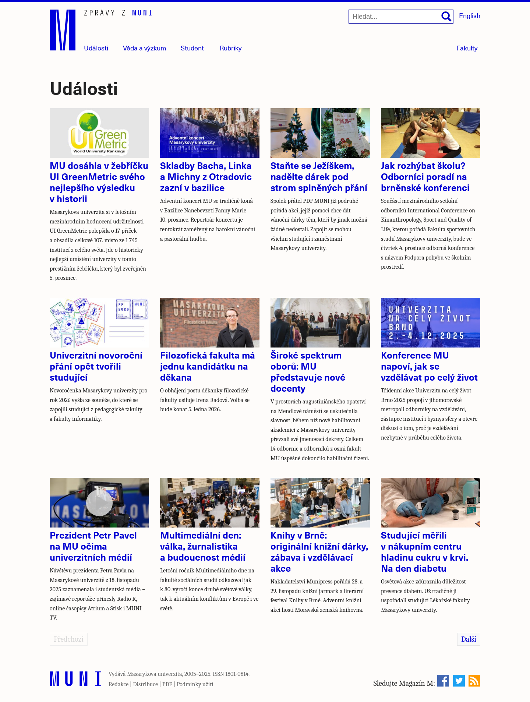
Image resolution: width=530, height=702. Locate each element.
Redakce (118, 684)
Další (468, 639)
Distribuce (145, 684)
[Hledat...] (401, 17)
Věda (144, 47)
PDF (167, 684)
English (469, 15)
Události (96, 47)
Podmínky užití (195, 684)
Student (192, 47)
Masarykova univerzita (154, 674)
